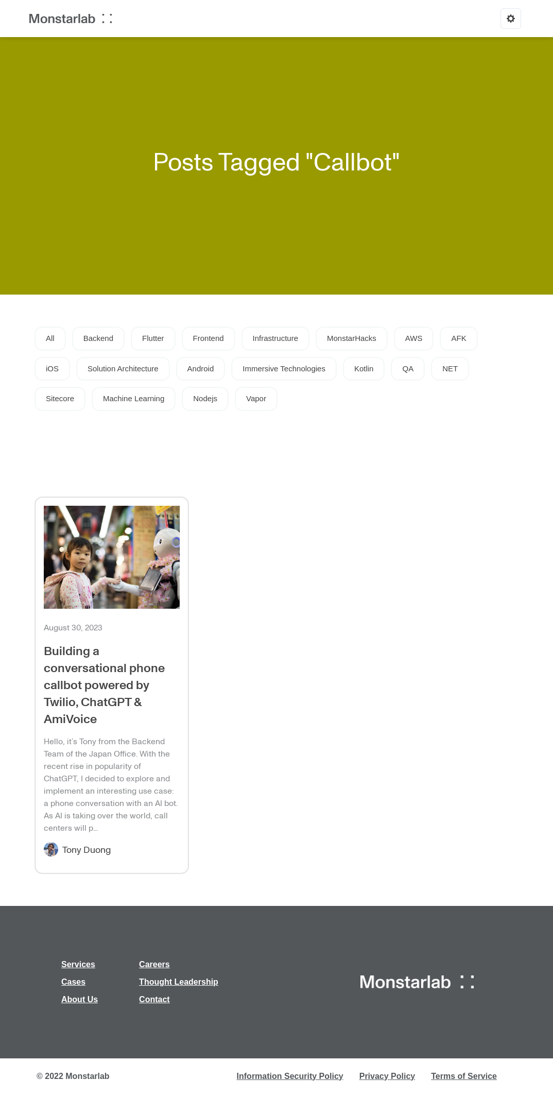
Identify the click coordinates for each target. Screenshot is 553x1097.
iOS (52, 368)
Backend (98, 338)
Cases (73, 982)
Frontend (208, 338)
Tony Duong (86, 849)
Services (78, 964)
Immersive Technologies (284, 368)
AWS (414, 338)
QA (407, 368)
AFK (458, 338)
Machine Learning (133, 398)
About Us (79, 999)
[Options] (510, 18)
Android (200, 368)
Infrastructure (275, 338)
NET (450, 368)
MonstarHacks (351, 338)
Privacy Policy (387, 1076)
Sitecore (60, 398)
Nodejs (205, 398)
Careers (154, 964)
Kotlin (364, 368)
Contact (154, 999)
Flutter (153, 338)
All (50, 338)
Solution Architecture (123, 368)
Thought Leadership (178, 982)
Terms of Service (464, 1076)
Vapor (256, 398)
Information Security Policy (290, 1076)
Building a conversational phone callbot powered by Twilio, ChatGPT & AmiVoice (104, 684)
